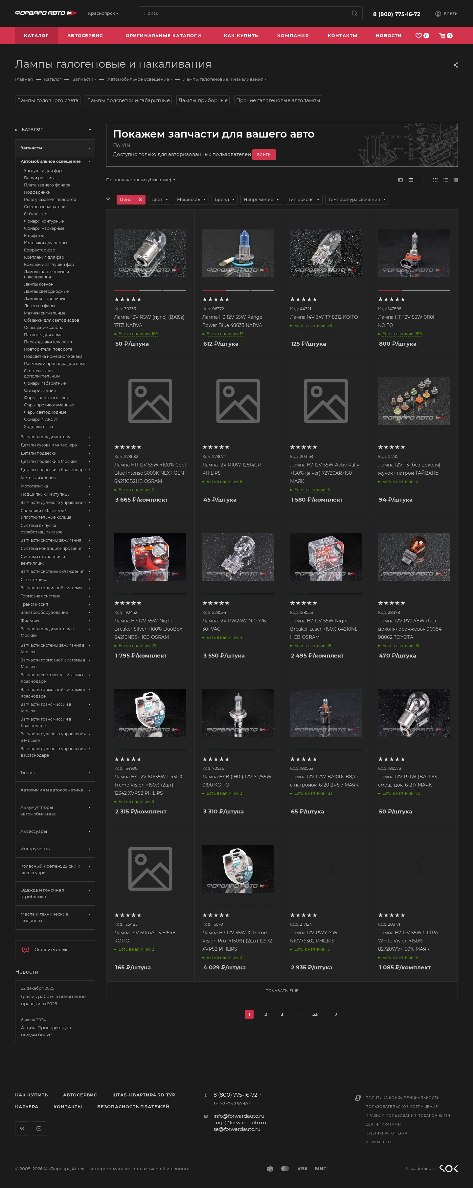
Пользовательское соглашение (402, 1107)
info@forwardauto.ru (239, 1116)
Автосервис (80, 1094)
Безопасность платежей (133, 1106)
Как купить (31, 1094)
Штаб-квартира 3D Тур (143, 1094)
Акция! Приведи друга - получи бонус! (47, 1031)
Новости (26, 972)
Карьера (26, 1106)
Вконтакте (22, 1128)
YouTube (39, 1128)
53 (315, 1014)
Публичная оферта (387, 1133)
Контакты (68, 1106)
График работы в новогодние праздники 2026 (53, 1000)
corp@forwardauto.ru (240, 1122)
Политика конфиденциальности (403, 1098)
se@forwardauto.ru (237, 1129)
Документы (379, 1142)
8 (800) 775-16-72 (396, 14)
